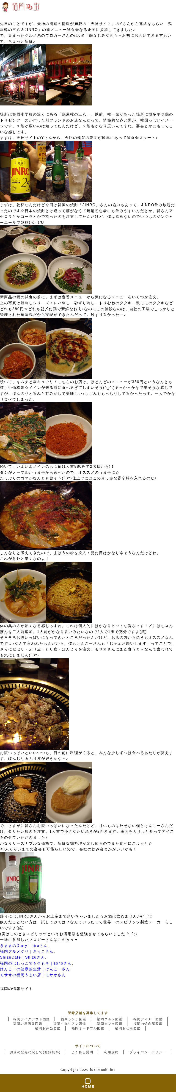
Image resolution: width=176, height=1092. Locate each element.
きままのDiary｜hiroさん (24, 946)
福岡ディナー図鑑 (148, 1019)
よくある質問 (82, 1052)
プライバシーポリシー (147, 1052)
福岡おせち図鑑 (128, 1028)
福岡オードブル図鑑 (88, 1028)
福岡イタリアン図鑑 (69, 1024)
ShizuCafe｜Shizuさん (22, 957)
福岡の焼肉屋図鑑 (148, 1024)
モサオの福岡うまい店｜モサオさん (33, 975)
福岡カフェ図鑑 (110, 1024)
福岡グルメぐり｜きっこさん (27, 951)
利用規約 (111, 1052)
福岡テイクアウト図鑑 (31, 1019)
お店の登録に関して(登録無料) (35, 1052)
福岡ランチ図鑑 (73, 1019)
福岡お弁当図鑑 (48, 1028)
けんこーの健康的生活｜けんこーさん (35, 969)
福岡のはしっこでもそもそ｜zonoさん (36, 963)
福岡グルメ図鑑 (110, 1019)
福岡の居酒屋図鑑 (27, 1024)
